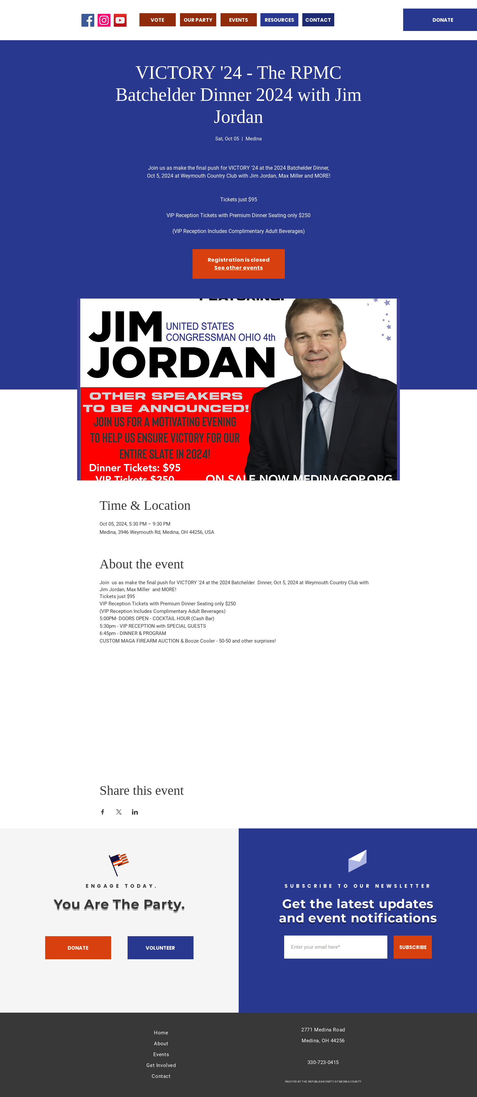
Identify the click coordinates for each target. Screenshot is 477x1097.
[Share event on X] (119, 812)
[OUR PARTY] (198, 19)
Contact (161, 1076)
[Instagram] (104, 20)
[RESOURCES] (279, 19)
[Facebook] (87, 20)
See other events (238, 268)
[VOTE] (157, 19)
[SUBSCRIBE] (413, 947)
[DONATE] (78, 947)
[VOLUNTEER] (161, 947)
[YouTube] (120, 20)
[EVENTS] (239, 19)
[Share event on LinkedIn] (135, 812)
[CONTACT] (318, 19)
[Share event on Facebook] (103, 812)
